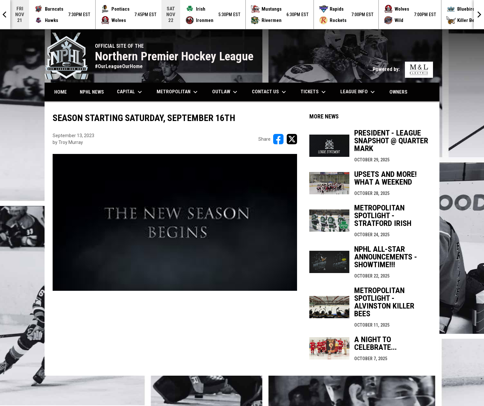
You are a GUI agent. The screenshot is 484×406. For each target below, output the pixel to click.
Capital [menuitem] (130, 92)
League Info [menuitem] (358, 92)
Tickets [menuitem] (314, 92)
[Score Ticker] (242, 14)
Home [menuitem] (60, 92)
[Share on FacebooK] (278, 139)
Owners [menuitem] (400, 92)
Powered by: (403, 69)
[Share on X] (292, 139)
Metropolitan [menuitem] (178, 92)
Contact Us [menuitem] (270, 92)
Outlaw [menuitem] (225, 92)
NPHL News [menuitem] (92, 92)
